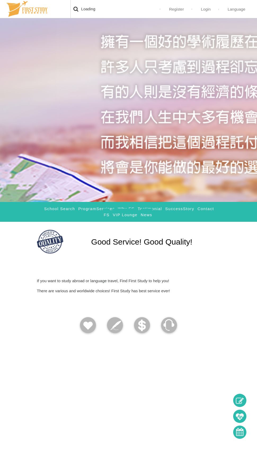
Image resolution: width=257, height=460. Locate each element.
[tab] (142, 313)
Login (206, 9)
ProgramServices (96, 208)
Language (236, 9)
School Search (59, 208)
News (146, 215)
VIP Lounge (125, 215)
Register (176, 9)
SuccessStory (179, 208)
